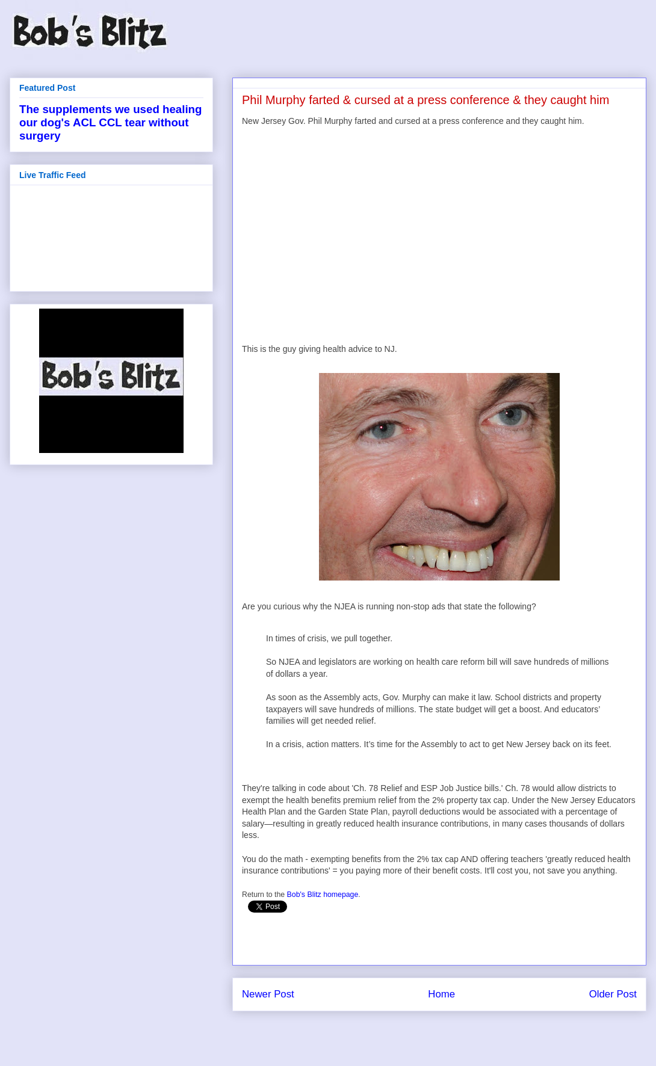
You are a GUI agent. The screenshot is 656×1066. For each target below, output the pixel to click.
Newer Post (268, 994)
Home (441, 994)
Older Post (613, 994)
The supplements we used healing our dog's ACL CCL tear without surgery (110, 122)
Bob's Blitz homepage (323, 894)
